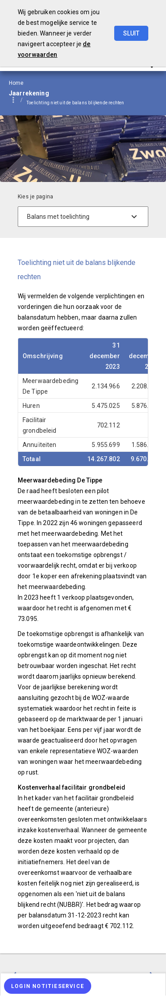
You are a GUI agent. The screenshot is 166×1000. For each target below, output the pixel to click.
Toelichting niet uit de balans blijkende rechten (75, 102)
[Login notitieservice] (48, 986)
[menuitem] (80, 103)
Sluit (131, 33)
